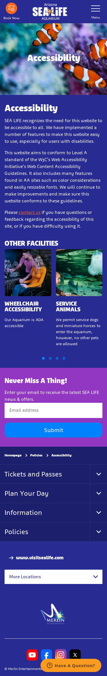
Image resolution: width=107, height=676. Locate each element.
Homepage (13, 455)
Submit (53, 429)
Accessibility (61, 455)
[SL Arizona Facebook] (46, 655)
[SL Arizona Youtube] (32, 655)
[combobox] (53, 576)
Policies (36, 455)
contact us (30, 212)
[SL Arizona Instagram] (60, 655)
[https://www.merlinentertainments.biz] (53, 613)
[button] (43, 358)
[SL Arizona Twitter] (75, 655)
